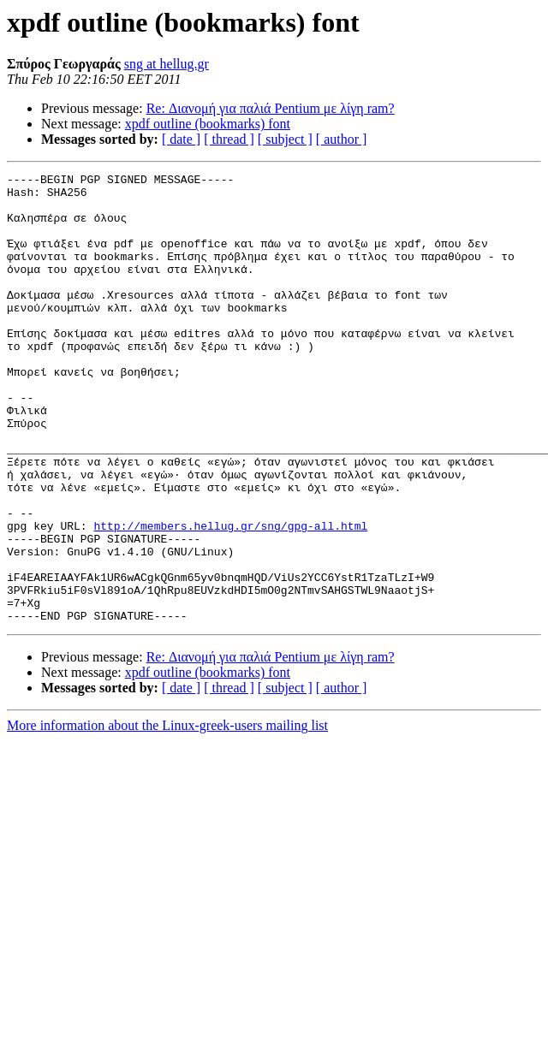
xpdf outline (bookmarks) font (207, 123)
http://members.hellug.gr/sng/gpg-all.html (230, 597)
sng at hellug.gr (166, 63)
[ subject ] (285, 139)
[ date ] (181, 139)
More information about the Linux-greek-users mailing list (167, 815)
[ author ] (341, 139)
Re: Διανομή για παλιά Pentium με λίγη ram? (270, 108)
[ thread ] (229, 139)
